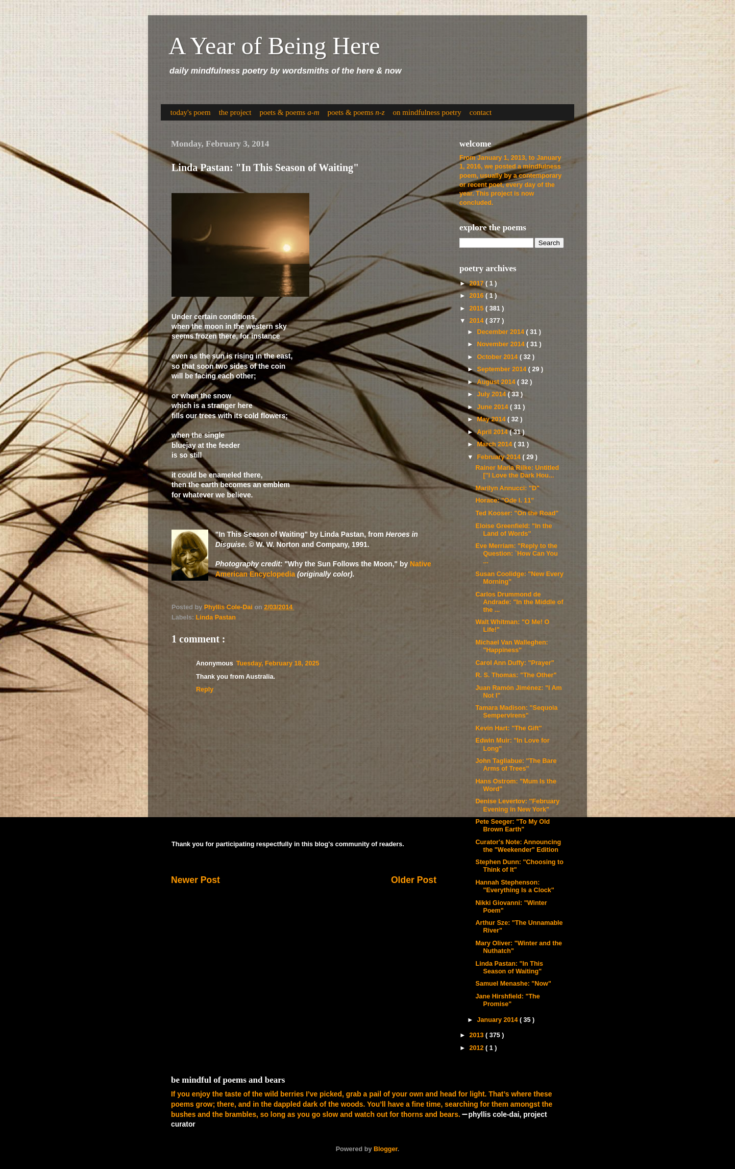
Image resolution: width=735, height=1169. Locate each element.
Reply (204, 689)
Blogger (386, 1149)
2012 (477, 1048)
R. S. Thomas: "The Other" (515, 675)
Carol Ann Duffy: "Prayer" (514, 662)
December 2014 (501, 332)
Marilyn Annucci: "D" (507, 488)
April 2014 (493, 432)
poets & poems (289, 112)
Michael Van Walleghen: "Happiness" (511, 646)
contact (481, 112)
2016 (477, 295)
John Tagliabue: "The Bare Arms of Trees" (515, 764)
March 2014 (495, 444)
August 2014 (497, 382)
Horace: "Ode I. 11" (504, 500)
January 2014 (498, 1019)
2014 (477, 320)
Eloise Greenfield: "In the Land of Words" (513, 529)
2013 (477, 1035)
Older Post (413, 880)
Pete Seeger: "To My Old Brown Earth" (512, 825)
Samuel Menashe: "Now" (513, 983)
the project (235, 112)
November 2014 (502, 344)
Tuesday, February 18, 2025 (278, 663)
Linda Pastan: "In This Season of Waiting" (509, 967)
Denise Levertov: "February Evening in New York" (517, 805)
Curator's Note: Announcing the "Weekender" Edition (518, 846)
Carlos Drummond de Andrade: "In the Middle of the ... (519, 602)
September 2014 (502, 369)
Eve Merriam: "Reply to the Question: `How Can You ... (516, 553)
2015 (477, 308)
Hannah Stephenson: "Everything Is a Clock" (514, 886)
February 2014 (500, 457)
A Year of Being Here (274, 45)
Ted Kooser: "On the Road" (516, 513)
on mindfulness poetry (427, 112)
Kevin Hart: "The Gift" (508, 728)
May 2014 (492, 419)
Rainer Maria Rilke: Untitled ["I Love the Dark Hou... (517, 471)
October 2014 (498, 357)
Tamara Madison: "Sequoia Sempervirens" (516, 711)
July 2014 (492, 394)
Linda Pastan (216, 617)
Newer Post (195, 880)
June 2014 (493, 407)
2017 (477, 283)
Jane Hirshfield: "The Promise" (507, 1000)
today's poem (190, 112)
